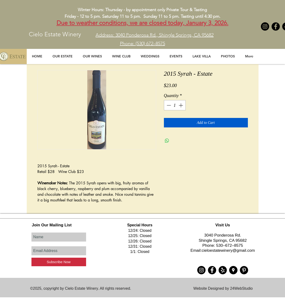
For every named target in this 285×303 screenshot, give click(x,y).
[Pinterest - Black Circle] (244, 270)
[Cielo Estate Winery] (276, 26)
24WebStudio (241, 288)
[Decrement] (168, 105)
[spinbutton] (175, 105)
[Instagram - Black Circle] (265, 26)
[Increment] (181, 105)
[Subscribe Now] (58, 262)
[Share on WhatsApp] (167, 141)
